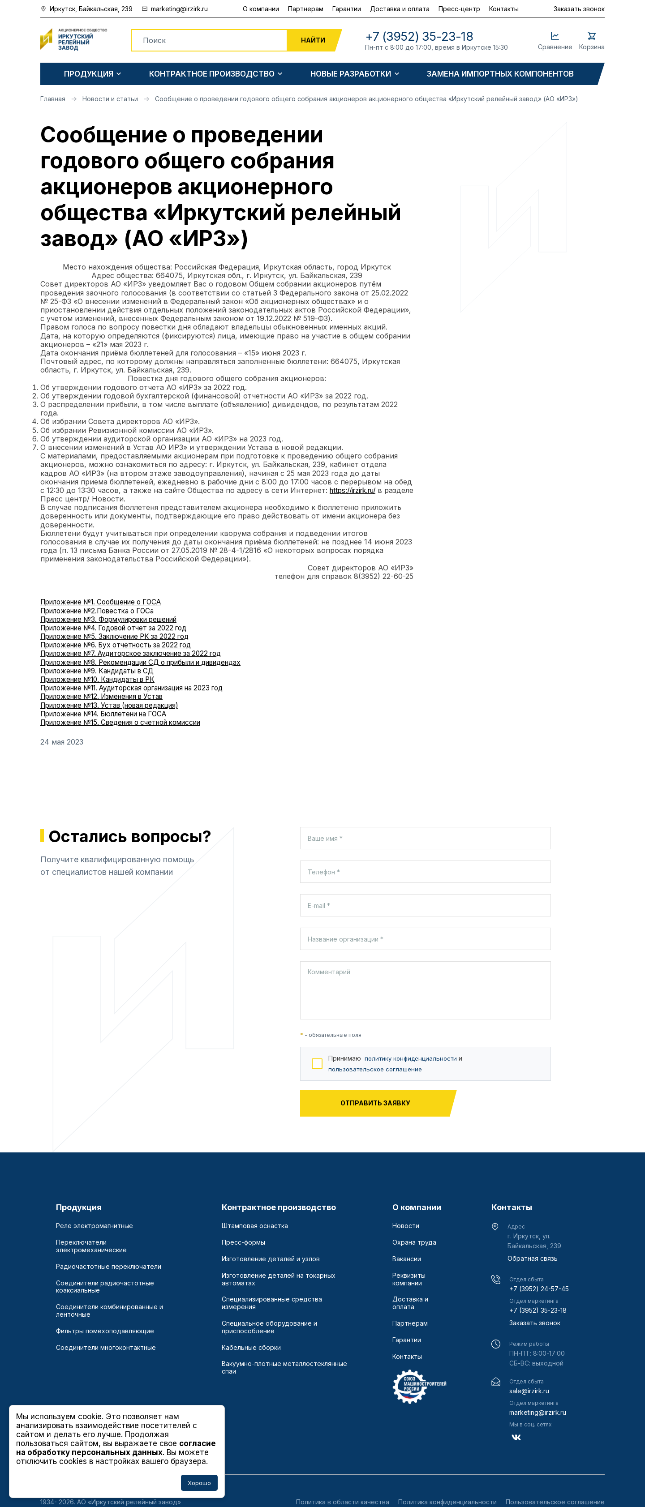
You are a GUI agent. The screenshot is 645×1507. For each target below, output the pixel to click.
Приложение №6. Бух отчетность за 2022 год (122, 644)
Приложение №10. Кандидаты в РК (104, 679)
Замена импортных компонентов (500, 74)
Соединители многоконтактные (106, 1347)
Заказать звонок (579, 9)
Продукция (88, 74)
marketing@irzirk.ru (537, 1412)
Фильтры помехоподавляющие (105, 1331)
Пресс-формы (243, 1242)
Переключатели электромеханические (91, 1246)
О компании (261, 9)
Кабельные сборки (251, 1347)
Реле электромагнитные (94, 1225)
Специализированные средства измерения (272, 1303)
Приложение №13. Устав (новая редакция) (117, 705)
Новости (405, 1225)
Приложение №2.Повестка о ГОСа (102, 610)
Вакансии (406, 1259)
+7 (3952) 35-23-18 (538, 1310)
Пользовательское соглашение (555, 1502)
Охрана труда (414, 1242)
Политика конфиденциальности (447, 1502)
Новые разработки (350, 74)
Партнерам (305, 9)
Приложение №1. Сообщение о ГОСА (107, 601)
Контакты (504, 9)
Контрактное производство (212, 74)
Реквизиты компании (409, 1279)
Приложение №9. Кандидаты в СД (103, 670)
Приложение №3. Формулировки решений (116, 619)
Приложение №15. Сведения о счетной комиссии (129, 722)
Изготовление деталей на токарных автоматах (278, 1279)
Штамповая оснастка (255, 1225)
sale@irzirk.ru (529, 1391)
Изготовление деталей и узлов (271, 1259)
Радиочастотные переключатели (108, 1266)
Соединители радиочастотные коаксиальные (105, 1287)
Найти (313, 40)
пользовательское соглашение (377, 1069)
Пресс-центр (459, 9)
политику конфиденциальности (413, 1058)
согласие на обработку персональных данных (116, 1448)
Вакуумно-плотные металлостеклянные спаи (284, 1367)
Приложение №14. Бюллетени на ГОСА (110, 713)
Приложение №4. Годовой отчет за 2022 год (121, 627)
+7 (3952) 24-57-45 (539, 1289)
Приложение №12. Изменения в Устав (108, 696)
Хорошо (199, 1482)
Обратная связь (532, 1258)
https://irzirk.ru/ (356, 490)
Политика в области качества (342, 1502)
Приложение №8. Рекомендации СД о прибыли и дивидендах (153, 662)
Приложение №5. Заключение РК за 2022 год (121, 636)
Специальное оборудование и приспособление (269, 1327)
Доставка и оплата (400, 9)
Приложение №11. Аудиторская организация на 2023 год (142, 687)
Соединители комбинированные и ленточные (109, 1310)
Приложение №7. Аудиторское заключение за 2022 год (140, 653)
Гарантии (346, 9)
